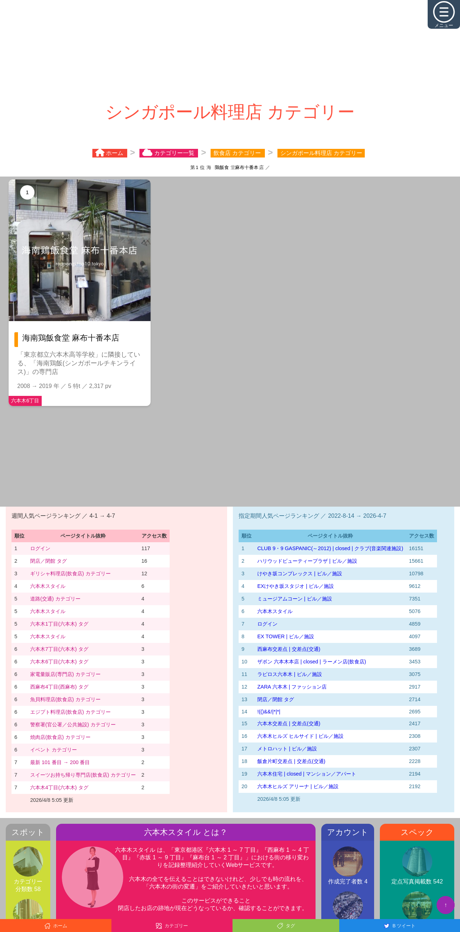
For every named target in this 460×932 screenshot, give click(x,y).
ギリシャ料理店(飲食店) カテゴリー (70, 573)
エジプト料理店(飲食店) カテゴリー (70, 712)
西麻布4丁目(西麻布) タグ (59, 687)
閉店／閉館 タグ (48, 561)
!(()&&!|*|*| (268, 711)
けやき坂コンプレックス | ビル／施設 (299, 573)
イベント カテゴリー (53, 750)
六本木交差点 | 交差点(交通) (288, 723)
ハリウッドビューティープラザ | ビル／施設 (307, 561)
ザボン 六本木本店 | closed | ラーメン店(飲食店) (311, 661)
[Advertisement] (230, 50)
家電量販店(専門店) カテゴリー (65, 674)
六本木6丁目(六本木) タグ (59, 661)
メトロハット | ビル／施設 (287, 748)
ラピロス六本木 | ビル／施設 (289, 674)
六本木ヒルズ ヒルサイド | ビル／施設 (300, 736)
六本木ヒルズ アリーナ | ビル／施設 (298, 786)
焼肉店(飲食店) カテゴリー (60, 737)
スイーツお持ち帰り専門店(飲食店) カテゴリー (83, 775)
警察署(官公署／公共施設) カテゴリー (73, 724)
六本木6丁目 (25, 400)
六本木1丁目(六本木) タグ (59, 624)
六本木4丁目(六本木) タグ (59, 787)
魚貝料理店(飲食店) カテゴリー (65, 699)
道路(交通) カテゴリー (55, 599)
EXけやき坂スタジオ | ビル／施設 (295, 586)
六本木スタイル (47, 586)
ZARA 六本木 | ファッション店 (292, 687)
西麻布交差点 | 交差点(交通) (288, 649)
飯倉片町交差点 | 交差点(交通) (291, 761)
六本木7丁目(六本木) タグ (59, 649)
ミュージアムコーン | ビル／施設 (294, 599)
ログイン (40, 548)
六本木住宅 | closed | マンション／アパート (306, 774)
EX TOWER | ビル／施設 (285, 636)
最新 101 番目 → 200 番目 (60, 762)
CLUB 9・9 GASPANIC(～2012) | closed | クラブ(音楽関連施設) (330, 548)
